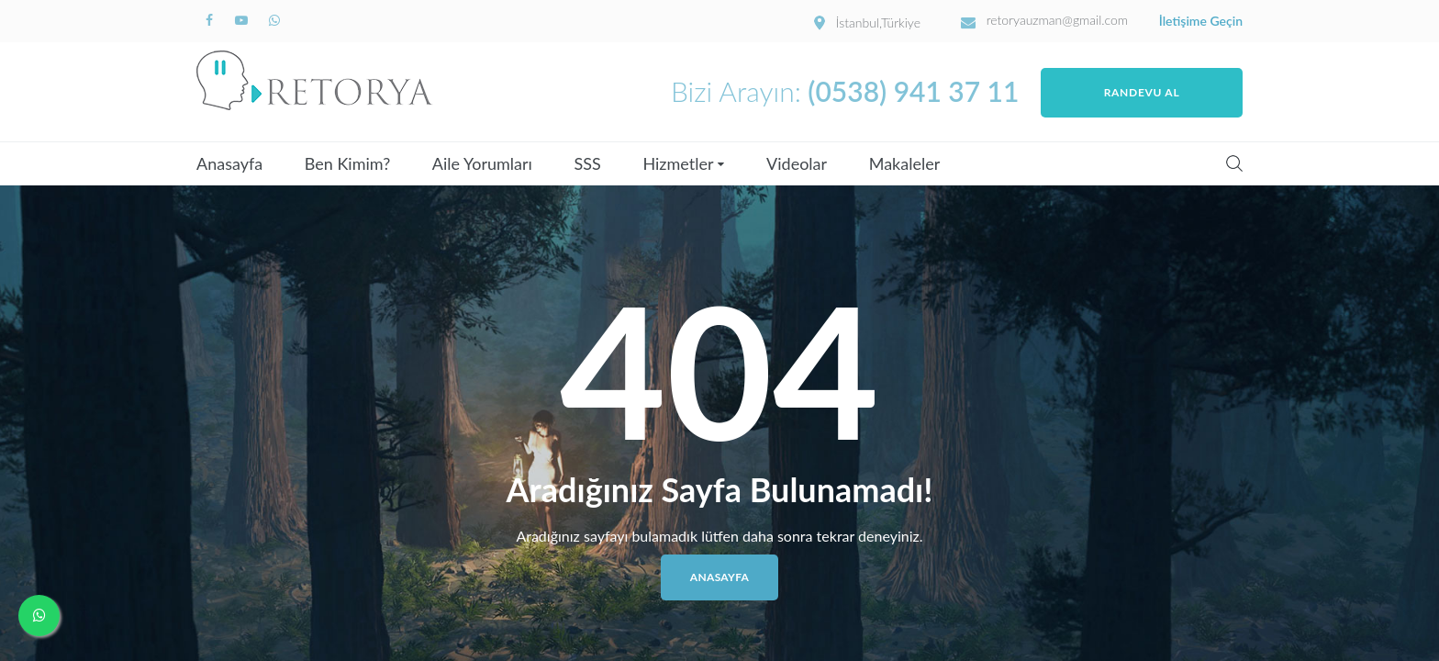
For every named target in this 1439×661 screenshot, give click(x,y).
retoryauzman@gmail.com (1058, 20)
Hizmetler (677, 163)
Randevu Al (1142, 92)
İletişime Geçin (1201, 21)
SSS (587, 163)
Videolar (796, 163)
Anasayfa (229, 163)
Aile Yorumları (482, 163)
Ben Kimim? (347, 163)
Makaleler (905, 163)
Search (1234, 163)
